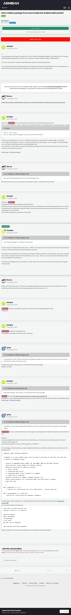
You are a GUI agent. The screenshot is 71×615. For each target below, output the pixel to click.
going (9, 347)
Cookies (41, 583)
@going (4, 396)
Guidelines (23, 612)
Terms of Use (6, 612)
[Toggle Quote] (4, 128)
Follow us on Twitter (52, 583)
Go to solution (35, 28)
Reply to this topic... (10, 560)
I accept (64, 611)
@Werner (11, 123)
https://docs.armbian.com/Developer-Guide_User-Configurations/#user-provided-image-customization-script (33, 102)
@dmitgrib (5, 432)
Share (17, 570)
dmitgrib (6, 21)
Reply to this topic (35, 39)
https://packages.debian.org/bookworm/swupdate (30, 396)
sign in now (40, 551)
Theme (24, 583)
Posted (12, 48)
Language (16, 583)
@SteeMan (5, 331)
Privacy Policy (33, 583)
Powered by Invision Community (36, 586)
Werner (9, 96)
